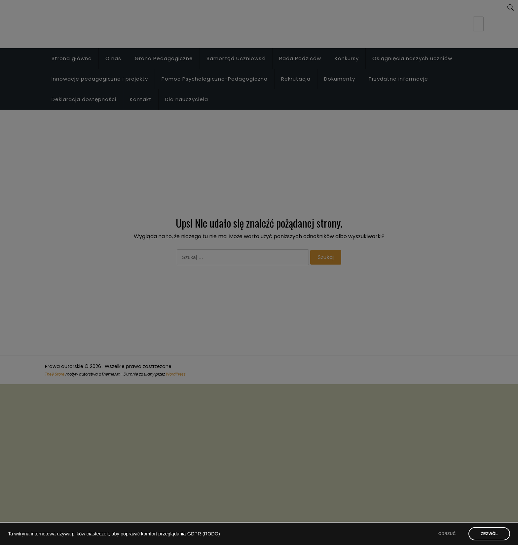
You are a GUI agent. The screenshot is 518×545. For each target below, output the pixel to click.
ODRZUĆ (447, 533)
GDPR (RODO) (203, 533)
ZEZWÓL (489, 533)
